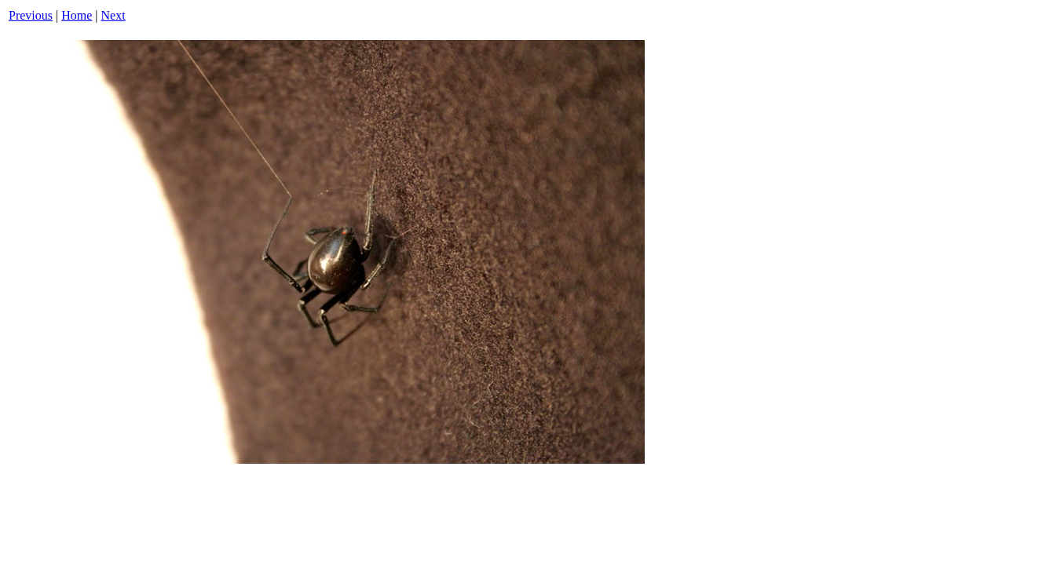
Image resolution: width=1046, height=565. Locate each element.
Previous (31, 15)
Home (76, 15)
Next (113, 15)
